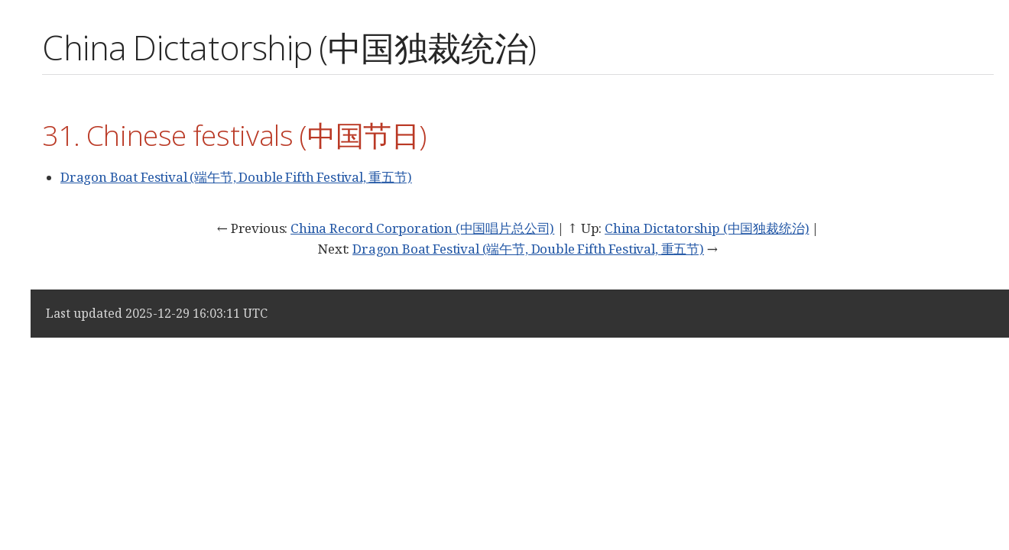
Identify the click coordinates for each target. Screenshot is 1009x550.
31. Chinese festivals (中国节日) (234, 134)
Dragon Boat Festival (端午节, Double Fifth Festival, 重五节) (236, 177)
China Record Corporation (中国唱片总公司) (422, 228)
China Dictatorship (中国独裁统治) (707, 228)
